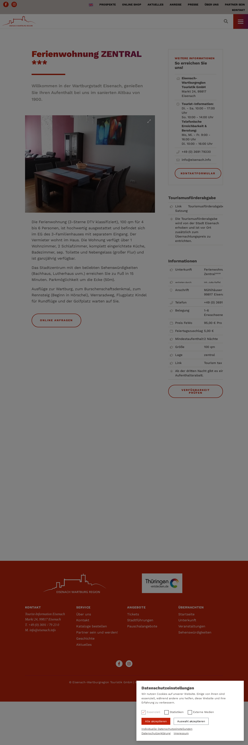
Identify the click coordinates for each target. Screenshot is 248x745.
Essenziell (153, 712)
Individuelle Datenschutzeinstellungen (166, 728)
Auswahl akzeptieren (191, 721)
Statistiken (177, 712)
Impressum (181, 733)
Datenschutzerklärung (156, 733)
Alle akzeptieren (156, 721)
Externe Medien (203, 712)
